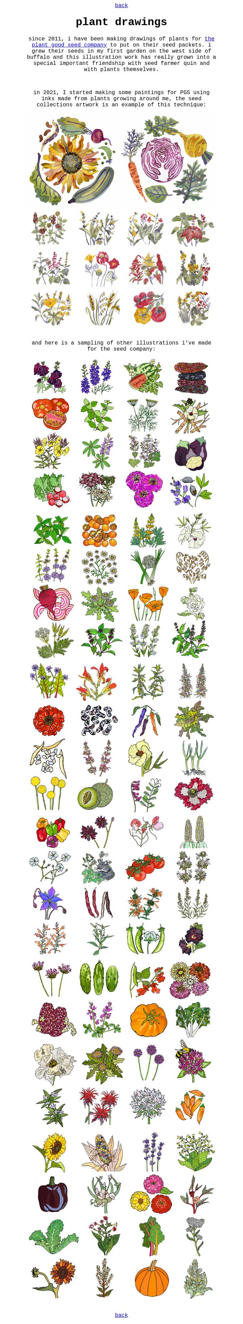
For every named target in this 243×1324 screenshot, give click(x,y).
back (121, 6)
